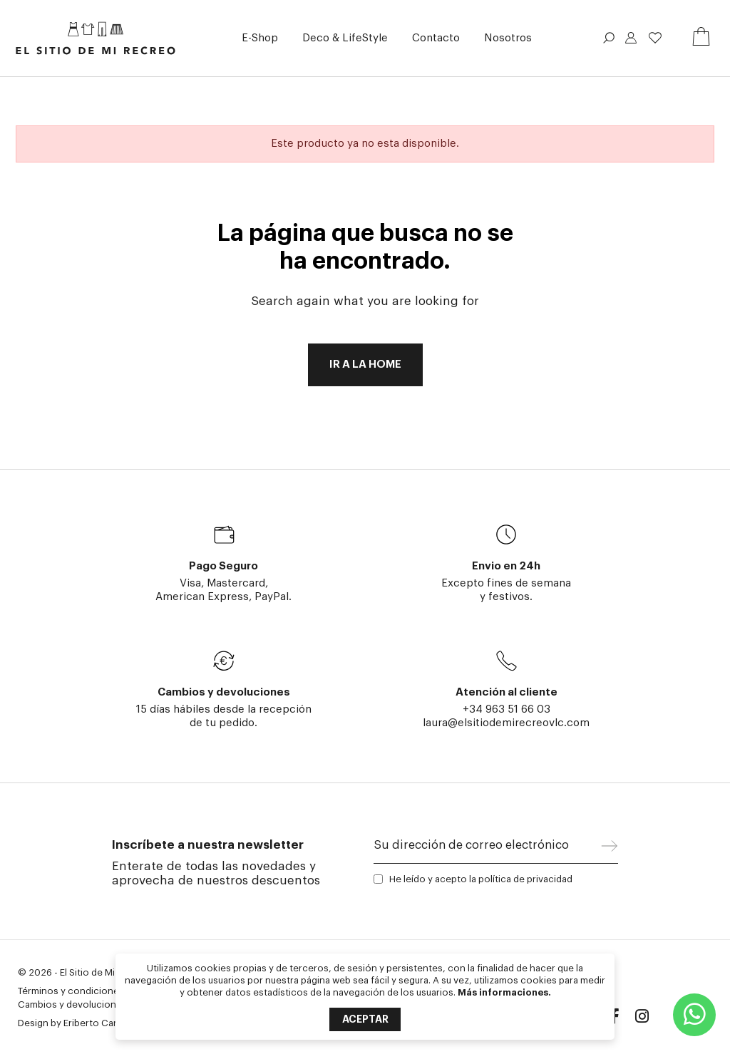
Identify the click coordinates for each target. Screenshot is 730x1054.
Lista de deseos (655, 38)
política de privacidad (525, 879)
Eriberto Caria (93, 1023)
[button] (260, 38)
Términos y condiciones (71, 991)
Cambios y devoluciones (72, 1004)
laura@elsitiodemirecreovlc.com (506, 723)
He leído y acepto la (480, 879)
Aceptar (365, 1019)
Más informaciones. (504, 992)
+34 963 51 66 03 (506, 709)
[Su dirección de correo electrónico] (488, 849)
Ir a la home (365, 364)
